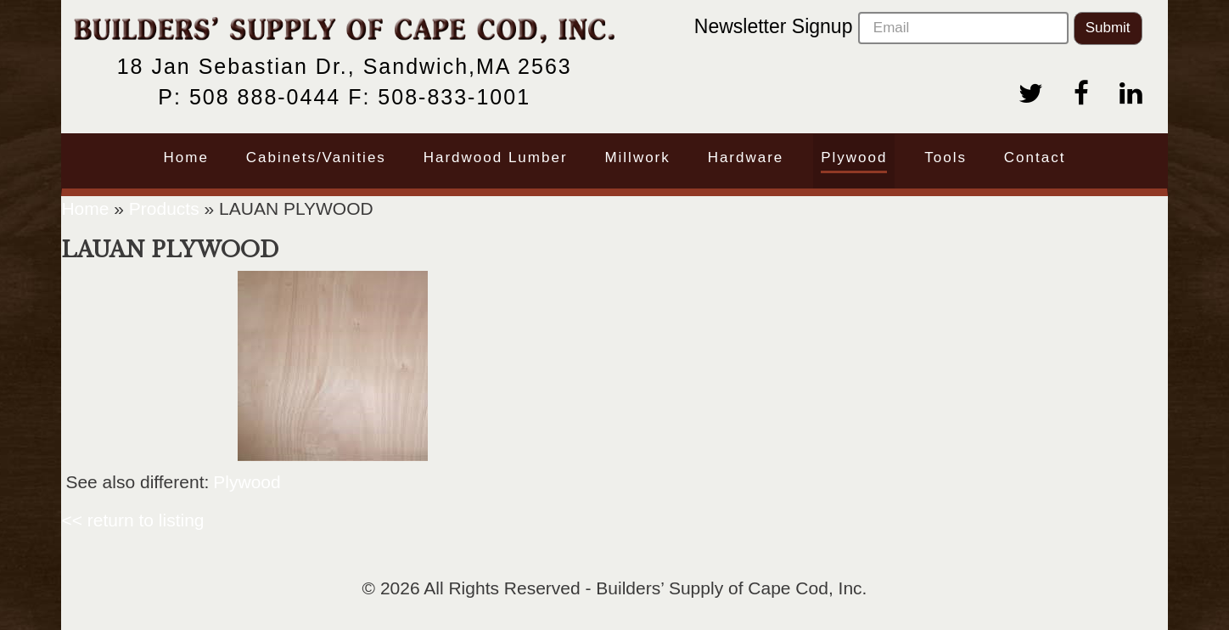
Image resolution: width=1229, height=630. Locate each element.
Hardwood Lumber (496, 157)
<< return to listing (132, 520)
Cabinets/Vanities (316, 157)
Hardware (746, 157)
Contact (1035, 157)
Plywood (854, 157)
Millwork (637, 157)
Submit (1108, 28)
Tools (945, 157)
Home (186, 157)
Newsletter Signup (881, 28)
